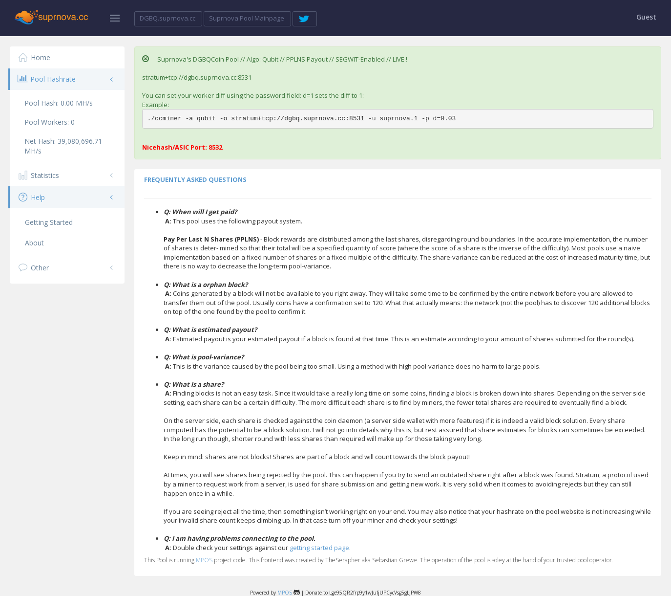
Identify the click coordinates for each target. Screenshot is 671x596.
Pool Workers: (49, 122)
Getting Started (49, 222)
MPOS (204, 560)
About (34, 242)
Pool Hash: (58, 103)
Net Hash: (63, 145)
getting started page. (320, 547)
